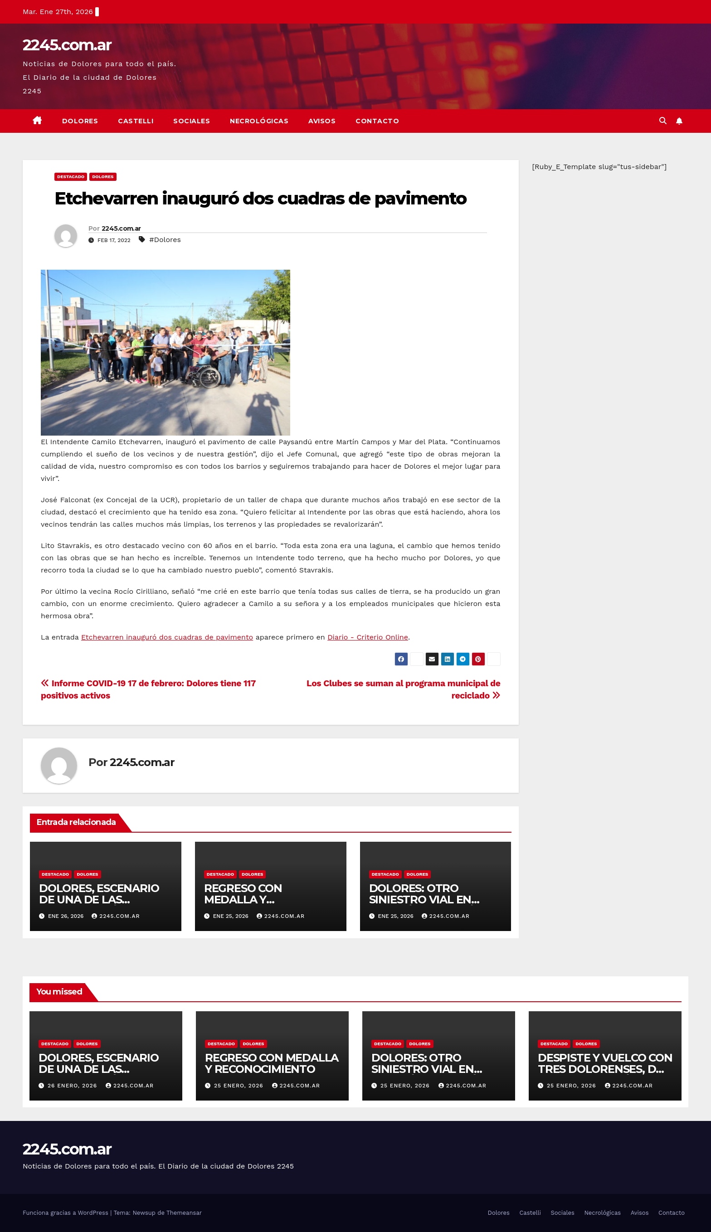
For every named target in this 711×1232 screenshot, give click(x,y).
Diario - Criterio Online (367, 637)
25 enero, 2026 (240, 1085)
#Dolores (165, 239)
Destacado (70, 176)
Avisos (322, 121)
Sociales (191, 121)
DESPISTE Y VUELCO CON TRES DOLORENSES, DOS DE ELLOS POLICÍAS (605, 1069)
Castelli (135, 121)
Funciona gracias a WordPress (66, 1212)
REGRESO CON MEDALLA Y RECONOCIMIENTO (254, 899)
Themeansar (184, 1212)
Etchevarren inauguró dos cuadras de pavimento (260, 198)
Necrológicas (259, 121)
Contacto (377, 121)
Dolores (80, 121)
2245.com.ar (67, 44)
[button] (663, 120)
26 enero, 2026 (73, 1085)
